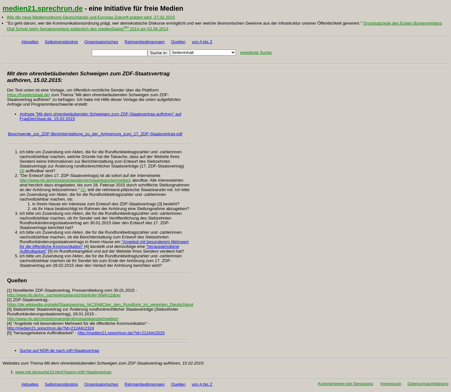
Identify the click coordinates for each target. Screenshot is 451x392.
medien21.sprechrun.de (43, 8)
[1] (83, 189)
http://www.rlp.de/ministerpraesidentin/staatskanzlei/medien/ (75, 180)
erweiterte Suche (256, 52)
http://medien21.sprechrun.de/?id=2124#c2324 (50, 328)
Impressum (390, 383)
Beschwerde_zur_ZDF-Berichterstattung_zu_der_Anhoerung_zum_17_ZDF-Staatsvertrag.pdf (95, 134)
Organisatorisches (101, 41)
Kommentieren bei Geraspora (345, 383)
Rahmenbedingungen (145, 41)
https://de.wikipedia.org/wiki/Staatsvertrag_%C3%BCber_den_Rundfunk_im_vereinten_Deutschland (100, 304)
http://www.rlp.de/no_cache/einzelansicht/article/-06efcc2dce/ (63, 295)
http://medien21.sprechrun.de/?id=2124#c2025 (121, 333)
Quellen (178, 41)
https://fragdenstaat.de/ (28, 94)
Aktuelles (29, 41)
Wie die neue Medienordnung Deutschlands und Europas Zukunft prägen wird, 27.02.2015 (91, 17)
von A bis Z (202, 41)
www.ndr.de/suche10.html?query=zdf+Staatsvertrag (63, 372)
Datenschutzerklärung (427, 383)
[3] (22, 170)
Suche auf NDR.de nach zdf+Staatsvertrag (59, 350)
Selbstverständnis (61, 41)
